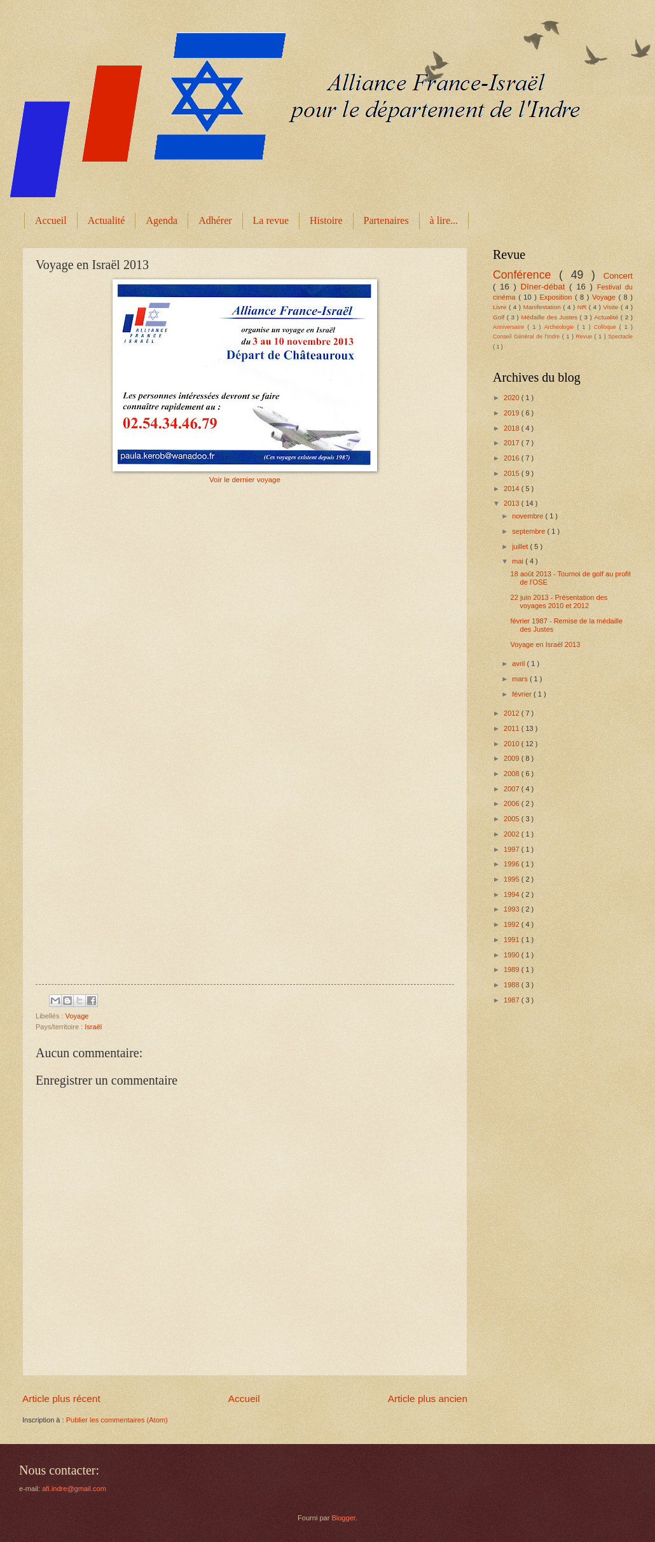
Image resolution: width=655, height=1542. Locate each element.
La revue (271, 220)
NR (583, 306)
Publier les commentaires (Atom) (117, 1420)
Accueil (51, 220)
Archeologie (560, 327)
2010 (512, 743)
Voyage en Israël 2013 (546, 644)
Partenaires (386, 220)
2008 (512, 773)
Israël (93, 1027)
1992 (512, 924)
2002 (512, 834)
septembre (529, 531)
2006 (512, 803)
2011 (512, 728)
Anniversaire (510, 327)
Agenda (161, 220)
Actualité (106, 220)
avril (519, 663)
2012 (512, 713)
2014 (512, 488)
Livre (501, 306)
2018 (512, 428)
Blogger (343, 1518)
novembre (528, 516)
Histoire (326, 220)
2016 (512, 458)
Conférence (526, 274)
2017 (512, 443)
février (523, 694)
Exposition (556, 297)
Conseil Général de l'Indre (527, 336)
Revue (585, 336)
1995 (512, 879)
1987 (512, 1000)
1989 (512, 969)
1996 (512, 864)
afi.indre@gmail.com (74, 1488)
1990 (512, 955)
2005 (512, 819)
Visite (612, 306)
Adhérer (214, 220)
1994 (512, 894)
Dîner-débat (545, 286)
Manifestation (543, 306)
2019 (512, 413)
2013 (512, 503)
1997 (512, 849)
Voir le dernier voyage (244, 479)
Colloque (606, 327)
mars (521, 679)
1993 (512, 909)
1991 (512, 939)
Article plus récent (61, 1398)
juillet (521, 546)
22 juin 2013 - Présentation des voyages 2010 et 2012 (559, 601)
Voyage (77, 1016)
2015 (512, 473)
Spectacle (620, 336)
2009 (512, 758)
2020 (512, 397)
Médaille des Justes (550, 317)
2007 (512, 789)
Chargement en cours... (249, 735)
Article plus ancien (427, 1398)
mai (518, 561)
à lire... (444, 220)
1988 (512, 985)
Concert (618, 276)
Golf (500, 317)
